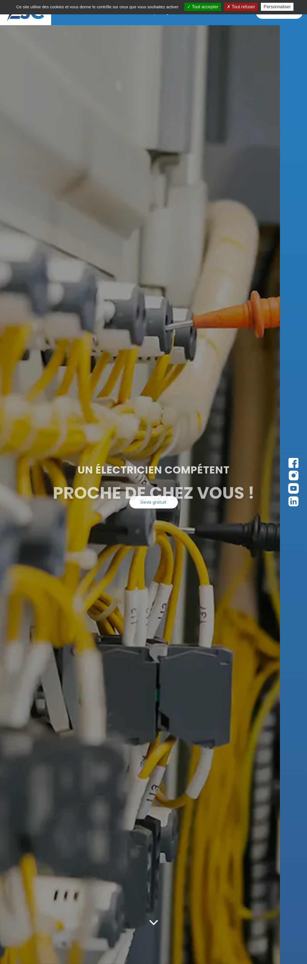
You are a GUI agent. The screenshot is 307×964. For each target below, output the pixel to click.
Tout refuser (241, 6)
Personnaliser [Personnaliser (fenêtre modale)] (277, 6)
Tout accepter (202, 6)
